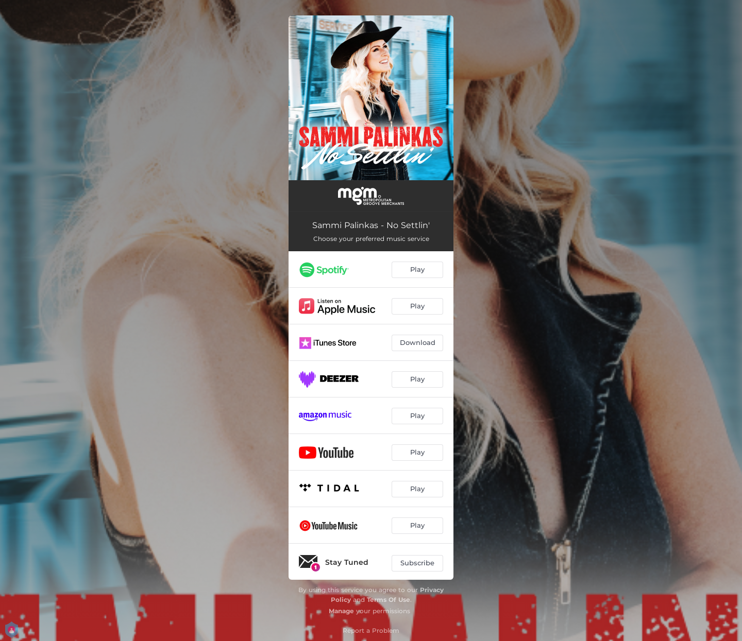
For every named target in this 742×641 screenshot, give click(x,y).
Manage (341, 611)
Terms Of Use (388, 599)
